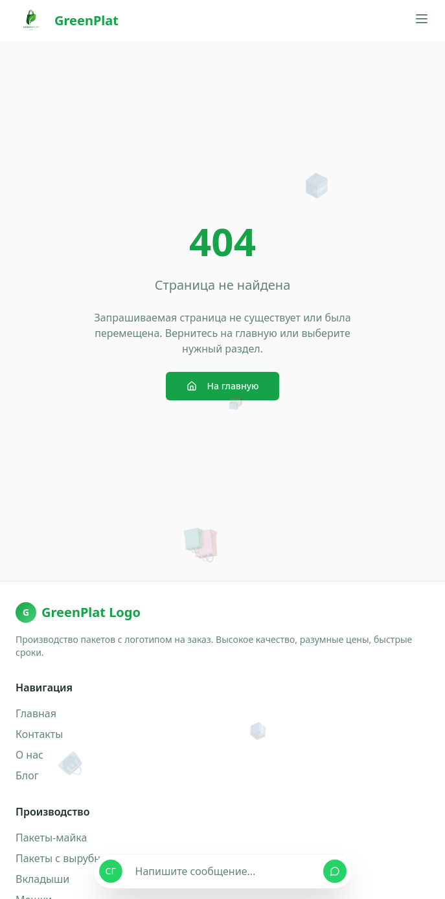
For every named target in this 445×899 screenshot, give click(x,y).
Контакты (39, 734)
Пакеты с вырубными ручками (92, 858)
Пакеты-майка (51, 837)
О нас (29, 755)
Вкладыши (42, 879)
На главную (223, 386)
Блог (27, 775)
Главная (36, 713)
